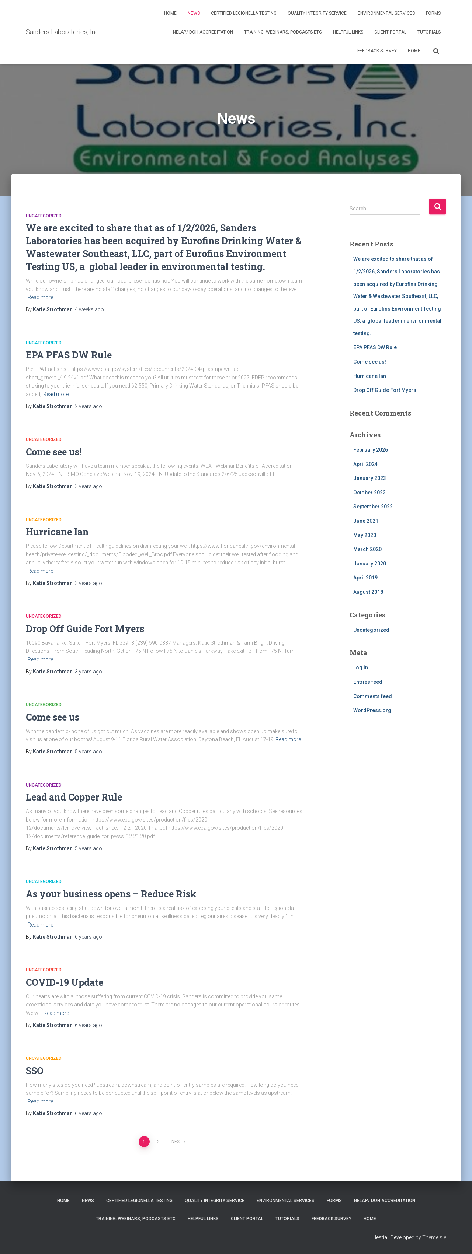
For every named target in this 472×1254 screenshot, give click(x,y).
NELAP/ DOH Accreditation (203, 32)
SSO (35, 1071)
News (194, 13)
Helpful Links (348, 32)
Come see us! (53, 452)
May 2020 (364, 535)
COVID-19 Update (64, 982)
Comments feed (372, 696)
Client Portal (390, 32)
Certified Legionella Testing (244, 13)
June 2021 (365, 521)
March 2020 (367, 549)
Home (170, 13)
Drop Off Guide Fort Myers (85, 629)
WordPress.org (372, 710)
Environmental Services (386, 13)
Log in (360, 667)
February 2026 (370, 450)
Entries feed (367, 682)
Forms (433, 13)
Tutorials (429, 32)
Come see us (52, 717)
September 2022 (373, 506)
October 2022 (369, 492)
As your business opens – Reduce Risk (111, 894)
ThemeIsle (434, 1237)
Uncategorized (44, 215)
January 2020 (369, 564)
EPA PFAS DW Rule (69, 355)
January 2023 (369, 478)
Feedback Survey (377, 50)
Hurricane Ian (57, 532)
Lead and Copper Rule (74, 797)
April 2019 (365, 578)
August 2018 (368, 592)
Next (177, 1141)
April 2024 (365, 464)
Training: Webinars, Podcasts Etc (283, 32)
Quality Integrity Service (317, 13)
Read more (40, 297)
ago (89, 309)
